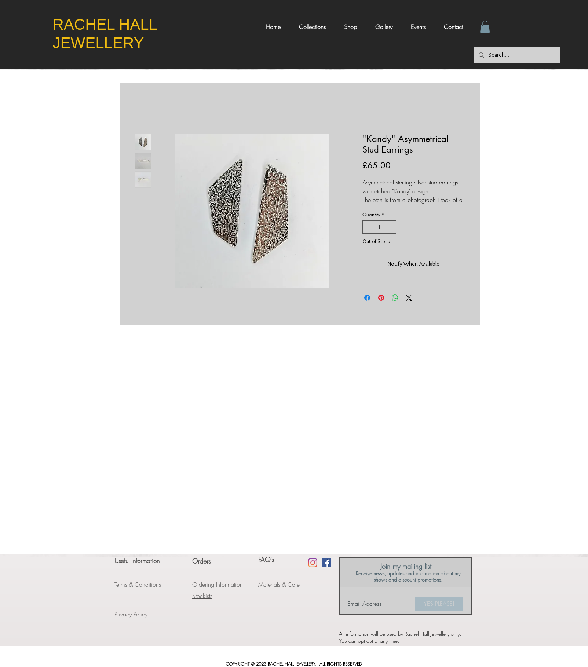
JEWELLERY (98, 42)
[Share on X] (409, 297)
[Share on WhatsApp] (395, 297)
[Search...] (516, 55)
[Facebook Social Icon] (326, 562)
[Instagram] (312, 562)
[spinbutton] (379, 227)
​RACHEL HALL (107, 24)
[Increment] (390, 227)
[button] (485, 27)
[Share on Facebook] (367, 297)
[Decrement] (368, 227)
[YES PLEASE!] (439, 604)
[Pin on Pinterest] (381, 297)
